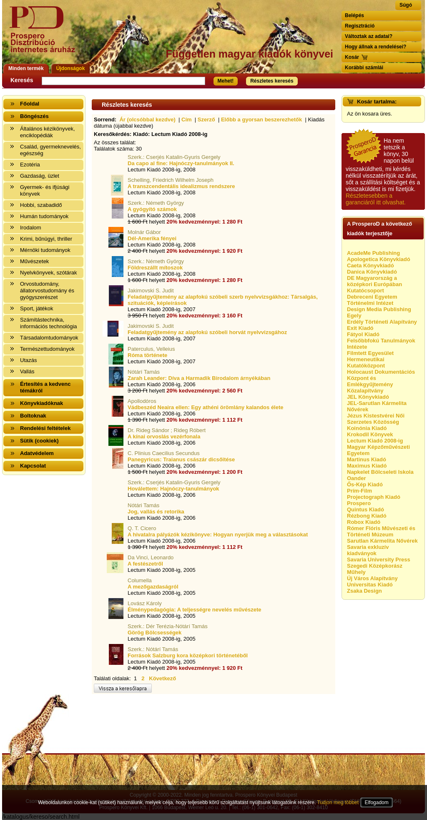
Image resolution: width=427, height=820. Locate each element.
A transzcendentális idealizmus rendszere (181, 186)
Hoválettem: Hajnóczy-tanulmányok (173, 488)
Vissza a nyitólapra (44, 34)
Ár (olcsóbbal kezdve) (147, 119)
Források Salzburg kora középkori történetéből (188, 655)
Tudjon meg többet (338, 802)
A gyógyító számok (152, 209)
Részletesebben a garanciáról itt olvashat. (376, 199)
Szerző (206, 119)
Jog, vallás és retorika (156, 511)
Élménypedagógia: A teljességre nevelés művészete (194, 609)
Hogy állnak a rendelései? (375, 47)
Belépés (354, 15)
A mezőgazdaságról (153, 587)
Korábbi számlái (364, 67)
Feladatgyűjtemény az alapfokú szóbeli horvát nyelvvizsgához (207, 332)
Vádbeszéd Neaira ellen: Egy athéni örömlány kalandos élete (206, 407)
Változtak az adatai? (368, 36)
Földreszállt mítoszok (155, 267)
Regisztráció (359, 26)
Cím (186, 119)
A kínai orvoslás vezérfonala (164, 436)
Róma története (147, 355)
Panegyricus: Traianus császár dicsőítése (181, 459)
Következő (162, 678)
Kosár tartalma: (377, 101)
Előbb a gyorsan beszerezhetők (261, 119)
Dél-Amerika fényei (152, 238)
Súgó (405, 5)
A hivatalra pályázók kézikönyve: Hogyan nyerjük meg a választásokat (218, 534)
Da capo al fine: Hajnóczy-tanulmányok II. (181, 163)
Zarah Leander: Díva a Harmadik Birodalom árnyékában (199, 378)
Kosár (352, 57)
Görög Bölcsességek (154, 632)
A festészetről (145, 564)
